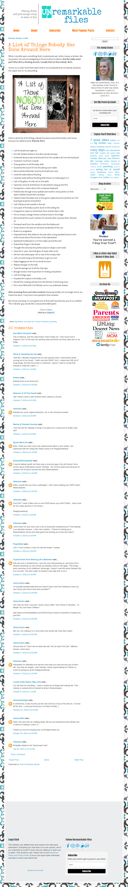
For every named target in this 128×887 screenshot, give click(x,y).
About (34, 30)
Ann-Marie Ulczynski (22, 333)
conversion (115, 147)
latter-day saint (104, 158)
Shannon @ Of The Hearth (25, 393)
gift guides (111, 153)
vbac (111, 177)
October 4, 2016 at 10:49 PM (25, 593)
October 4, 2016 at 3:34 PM (24, 536)
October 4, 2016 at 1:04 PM (24, 515)
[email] (105, 118)
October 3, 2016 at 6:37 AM (24, 346)
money (99, 167)
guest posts (104, 156)
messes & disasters (42, 321)
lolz (33, 321)
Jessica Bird (18, 718)
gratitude (93, 156)
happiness (115, 156)
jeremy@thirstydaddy (22, 461)
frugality (103, 153)
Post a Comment (18, 754)
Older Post (78, 760)
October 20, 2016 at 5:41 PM (25, 733)
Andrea (16, 378)
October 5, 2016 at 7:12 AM (24, 692)
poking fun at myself (108, 169)
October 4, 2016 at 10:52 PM (25, 634)
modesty (93, 167)
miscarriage (115, 164)
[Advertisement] (46, 783)
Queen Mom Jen (20, 442)
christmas (101, 147)
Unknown (17, 409)
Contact (110, 30)
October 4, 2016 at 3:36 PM (24, 551)
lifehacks (116, 158)
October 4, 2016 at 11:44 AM (25, 473)
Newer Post (14, 760)
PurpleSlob (18, 544)
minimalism (104, 164)
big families (19, 321)
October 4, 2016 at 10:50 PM (25, 619)
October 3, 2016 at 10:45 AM (25, 385)
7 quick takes (99, 140)
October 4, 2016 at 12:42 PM (25, 491)
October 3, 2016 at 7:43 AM (24, 369)
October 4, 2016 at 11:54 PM (25, 674)
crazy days (27, 321)
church (108, 147)
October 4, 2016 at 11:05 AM (25, 452)
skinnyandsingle (20, 700)
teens (100, 177)
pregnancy (101, 172)
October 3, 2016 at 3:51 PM (24, 400)
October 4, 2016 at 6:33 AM (24, 434)
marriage (99, 161)
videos (116, 177)
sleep (109, 175)
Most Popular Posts (83, 30)
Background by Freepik (35, 870)
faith (97, 153)
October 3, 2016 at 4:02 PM (24, 416)
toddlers (106, 177)
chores (93, 147)
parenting (53, 321)
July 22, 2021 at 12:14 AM (24, 749)
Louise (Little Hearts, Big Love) (27, 682)
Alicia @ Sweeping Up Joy (25, 354)
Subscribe (55, 30)
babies (113, 140)
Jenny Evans (19, 583)
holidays (93, 158)
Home (16, 30)
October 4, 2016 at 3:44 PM (24, 575)
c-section (116, 143)
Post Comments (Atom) (30, 764)
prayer (92, 172)
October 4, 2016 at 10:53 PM (25, 653)
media (106, 161)
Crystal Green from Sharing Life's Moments (32, 559)
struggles (94, 177)
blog (109, 143)
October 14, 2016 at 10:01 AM (25, 710)
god (118, 153)
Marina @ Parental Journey (25, 424)
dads (107, 150)
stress (117, 175)
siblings (101, 175)
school (110, 172)
